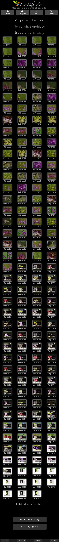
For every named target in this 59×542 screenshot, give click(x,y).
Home (5, 540)
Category (21, 540)
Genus (53, 540)
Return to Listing (30, 519)
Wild (38, 540)
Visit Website (29, 526)
